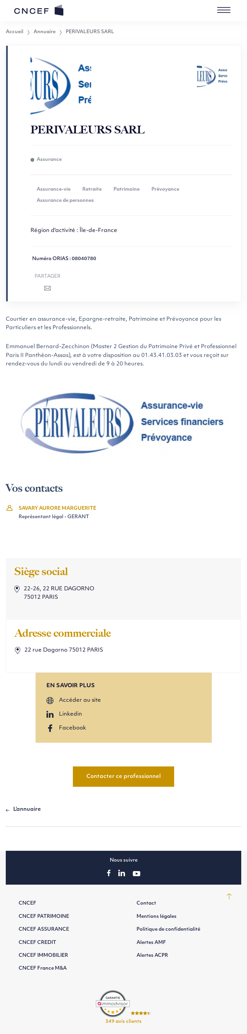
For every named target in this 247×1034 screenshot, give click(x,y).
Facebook (72, 728)
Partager (48, 276)
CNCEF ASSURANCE (44, 929)
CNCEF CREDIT (37, 942)
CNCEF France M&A (43, 968)
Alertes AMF (151, 942)
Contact (146, 903)
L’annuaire (27, 809)
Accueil (14, 32)
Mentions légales (157, 916)
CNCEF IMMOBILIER (43, 955)
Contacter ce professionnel (123, 776)
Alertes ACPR (152, 955)
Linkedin (70, 714)
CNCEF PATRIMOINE (44, 916)
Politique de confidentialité (168, 929)
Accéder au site (80, 700)
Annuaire (45, 32)
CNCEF (27, 903)
